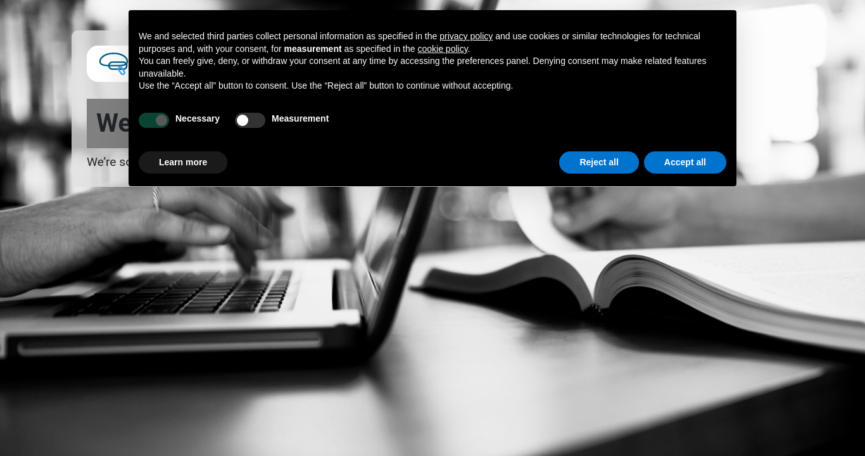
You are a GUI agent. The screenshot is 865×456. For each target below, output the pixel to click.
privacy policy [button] (466, 36)
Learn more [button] (183, 162)
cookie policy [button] (442, 49)
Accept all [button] (685, 162)
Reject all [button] (598, 162)
